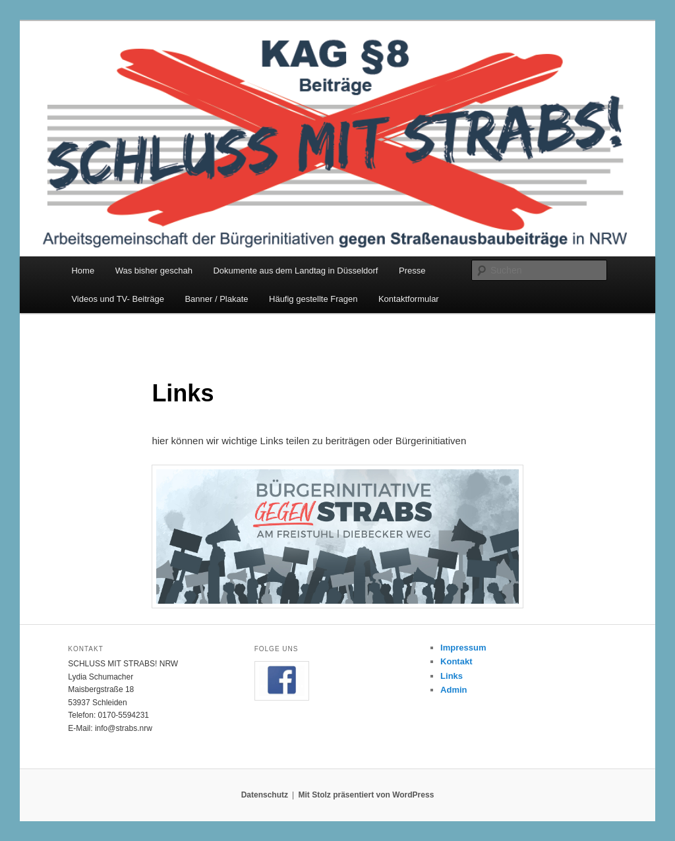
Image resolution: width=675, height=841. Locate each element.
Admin (453, 690)
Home (82, 271)
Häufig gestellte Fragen (313, 299)
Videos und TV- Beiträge (117, 299)
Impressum (463, 647)
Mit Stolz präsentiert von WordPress (366, 794)
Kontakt (456, 661)
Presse (412, 271)
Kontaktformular (408, 299)
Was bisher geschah (153, 271)
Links (451, 676)
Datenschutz (264, 794)
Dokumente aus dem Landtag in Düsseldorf (295, 271)
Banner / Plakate (216, 299)
